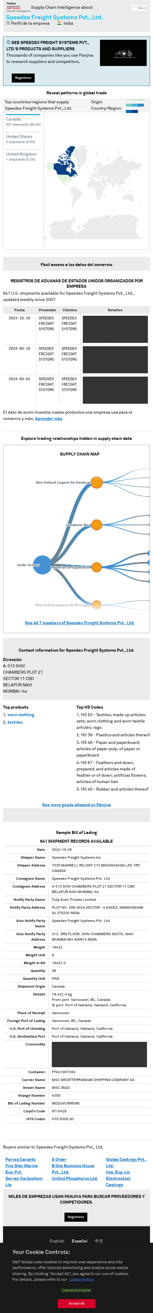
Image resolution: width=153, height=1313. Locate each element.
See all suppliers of (80, 623)
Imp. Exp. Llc (118, 1172)
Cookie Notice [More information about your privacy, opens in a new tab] (81, 1281)
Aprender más (48, 419)
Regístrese (23, 78)
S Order (59, 1160)
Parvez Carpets (20, 1160)
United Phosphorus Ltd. (75, 1179)
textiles (15, 722)
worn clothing (21, 715)
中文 (99, 1241)
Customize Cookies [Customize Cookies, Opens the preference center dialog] (76, 1290)
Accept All (76, 1304)
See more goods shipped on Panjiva (76, 805)
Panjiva (18, 7)
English (57, 1241)
